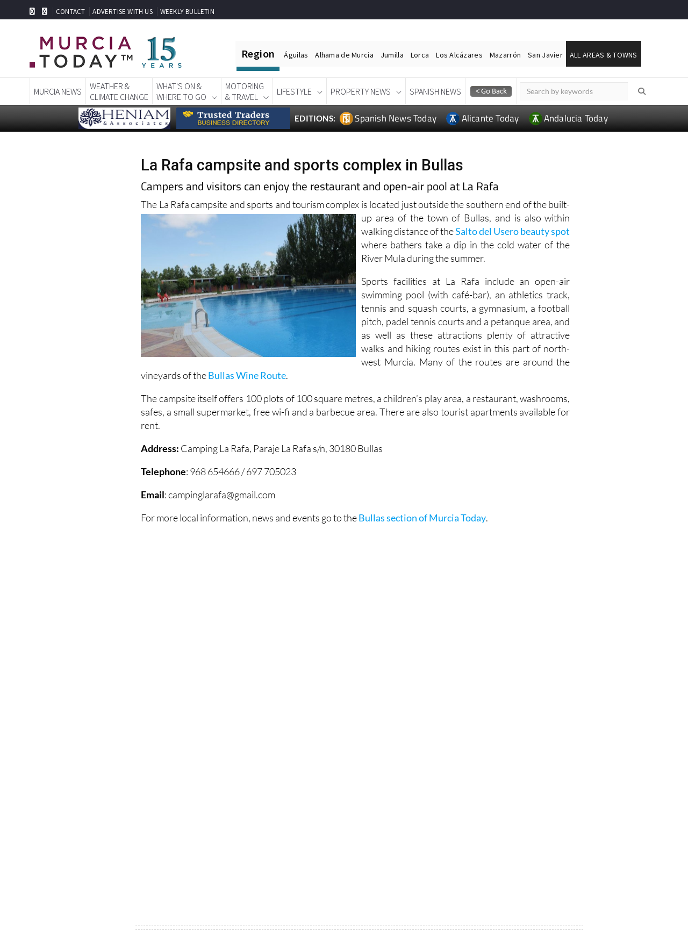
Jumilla (392, 55)
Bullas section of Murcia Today (422, 518)
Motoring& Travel (244, 91)
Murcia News (58, 91)
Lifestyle (294, 91)
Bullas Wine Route (247, 375)
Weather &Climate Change (119, 91)
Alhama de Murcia (344, 55)
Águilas (296, 55)
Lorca (420, 55)
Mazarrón (505, 55)
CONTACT (70, 11)
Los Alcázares (459, 55)
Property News (361, 91)
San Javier (545, 55)
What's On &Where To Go (181, 91)
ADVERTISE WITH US (122, 11)
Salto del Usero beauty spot (512, 231)
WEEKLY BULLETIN (187, 11)
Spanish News (435, 91)
